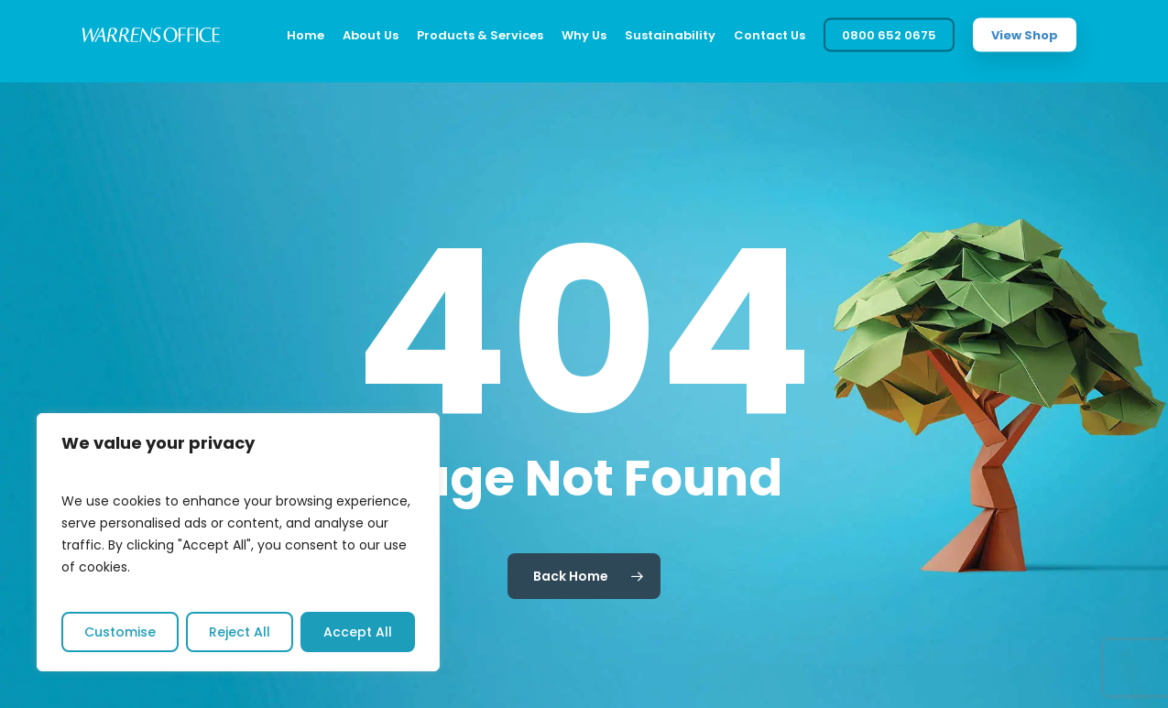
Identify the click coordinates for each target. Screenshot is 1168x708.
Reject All (239, 632)
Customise (120, 632)
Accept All (357, 632)
